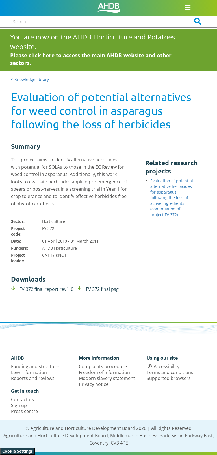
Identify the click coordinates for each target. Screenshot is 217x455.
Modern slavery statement (107, 378)
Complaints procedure (103, 366)
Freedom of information (104, 372)
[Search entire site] (96, 21)
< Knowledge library (30, 79)
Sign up (19, 405)
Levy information (29, 372)
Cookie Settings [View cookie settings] (17, 451)
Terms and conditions (170, 372)
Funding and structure (35, 366)
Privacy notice (93, 384)
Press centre (24, 411)
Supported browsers (169, 378)
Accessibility (166, 366)
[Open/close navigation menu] (187, 7)
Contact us (22, 399)
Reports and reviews (33, 378)
